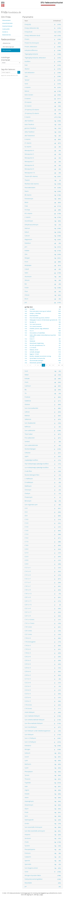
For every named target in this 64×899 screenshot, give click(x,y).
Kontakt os (5, 32)
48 (59, 365)
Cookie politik (5, 29)
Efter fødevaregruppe (8, 46)
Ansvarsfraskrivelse (7, 23)
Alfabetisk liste (6, 43)
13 (53, 365)
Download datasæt (7, 26)
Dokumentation (6, 20)
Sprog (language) (5, 60)
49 (62, 365)
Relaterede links (6, 35)
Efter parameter (7, 50)
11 (46, 365)
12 (49, 365)
